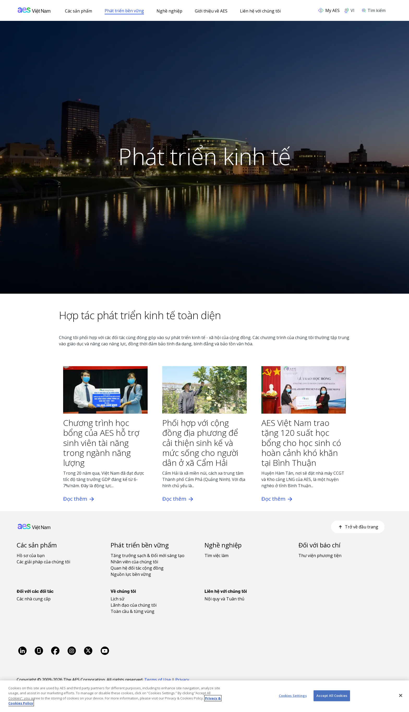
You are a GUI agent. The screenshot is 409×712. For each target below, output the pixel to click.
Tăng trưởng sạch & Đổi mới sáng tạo (147, 555)
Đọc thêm (78, 498)
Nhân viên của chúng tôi (134, 562)
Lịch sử (117, 599)
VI (352, 10)
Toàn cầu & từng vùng (132, 611)
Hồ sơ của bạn (31, 555)
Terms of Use (157, 680)
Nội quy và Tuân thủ (224, 599)
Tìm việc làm (216, 555)
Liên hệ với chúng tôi (260, 11)
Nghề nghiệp (169, 11)
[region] (204, 696)
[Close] (400, 695)
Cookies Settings (293, 695)
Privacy (182, 680)
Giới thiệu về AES (211, 11)
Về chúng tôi (123, 591)
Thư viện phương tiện (319, 555)
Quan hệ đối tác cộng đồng (137, 568)
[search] (375, 10)
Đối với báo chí (319, 545)
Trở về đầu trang (357, 527)
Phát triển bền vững (124, 11)
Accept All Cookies (331, 695)
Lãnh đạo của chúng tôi (134, 605)
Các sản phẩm (78, 11)
